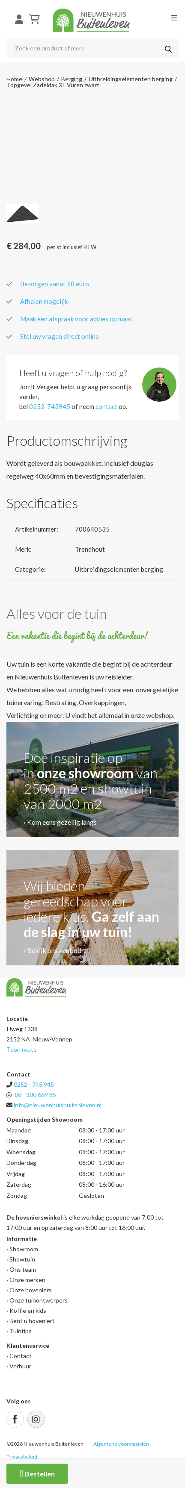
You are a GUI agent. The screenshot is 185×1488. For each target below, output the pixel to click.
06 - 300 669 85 (35, 1094)
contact (106, 406)
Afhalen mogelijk (44, 301)
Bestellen (37, 1473)
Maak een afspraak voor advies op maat (76, 319)
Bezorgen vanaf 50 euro (54, 284)
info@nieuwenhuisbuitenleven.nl (57, 1105)
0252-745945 (49, 406)
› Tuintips (19, 1331)
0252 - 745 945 (34, 1084)
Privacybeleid (21, 1456)
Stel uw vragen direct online (59, 336)
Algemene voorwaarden (121, 1444)
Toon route (21, 1049)
